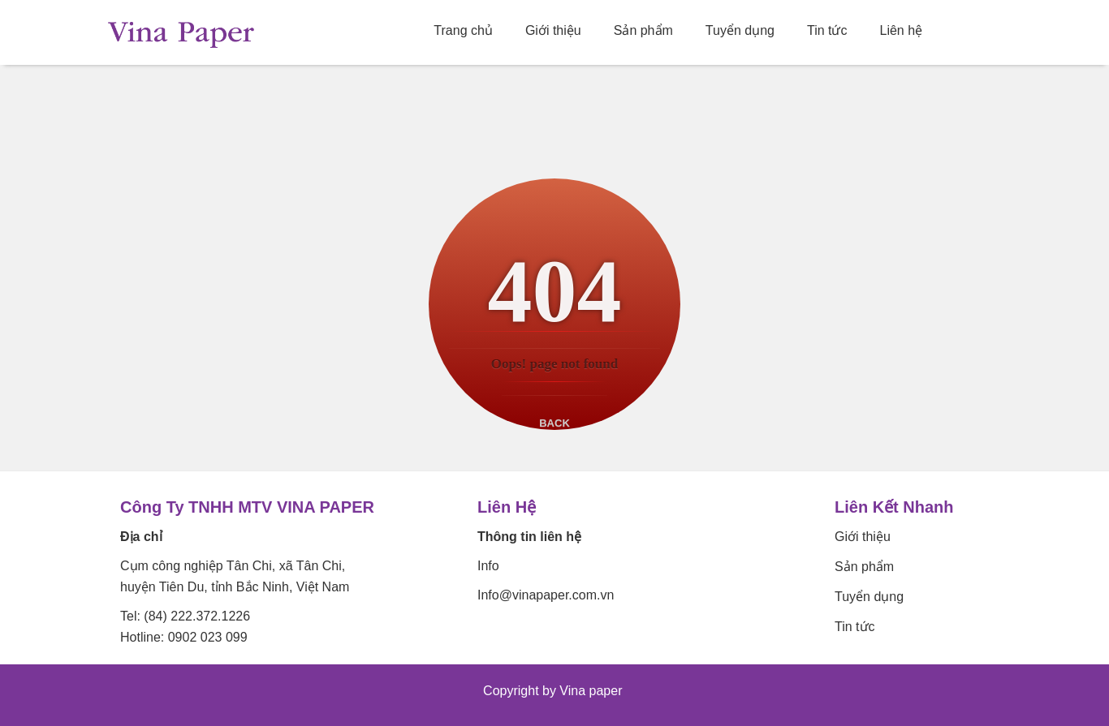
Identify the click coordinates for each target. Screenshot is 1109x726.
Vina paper (592, 691)
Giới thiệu (553, 30)
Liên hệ (901, 30)
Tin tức (827, 30)
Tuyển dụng (740, 30)
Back (554, 423)
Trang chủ (463, 30)
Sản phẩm (643, 30)
